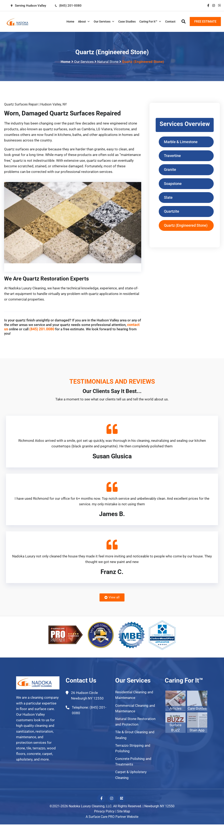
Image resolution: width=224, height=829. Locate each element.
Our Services (104, 21)
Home (70, 21)
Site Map (123, 811)
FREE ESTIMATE (205, 21)
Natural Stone (108, 62)
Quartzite (171, 212)
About (84, 21)
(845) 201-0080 (68, 5)
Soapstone (173, 184)
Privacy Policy (104, 811)
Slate (168, 198)
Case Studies (127, 21)
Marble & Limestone (181, 142)
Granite (170, 170)
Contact (170, 21)
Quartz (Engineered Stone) (185, 226)
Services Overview (184, 124)
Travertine (172, 156)
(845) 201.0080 (41, 329)
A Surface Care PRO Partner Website (112, 817)
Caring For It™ (150, 21)
